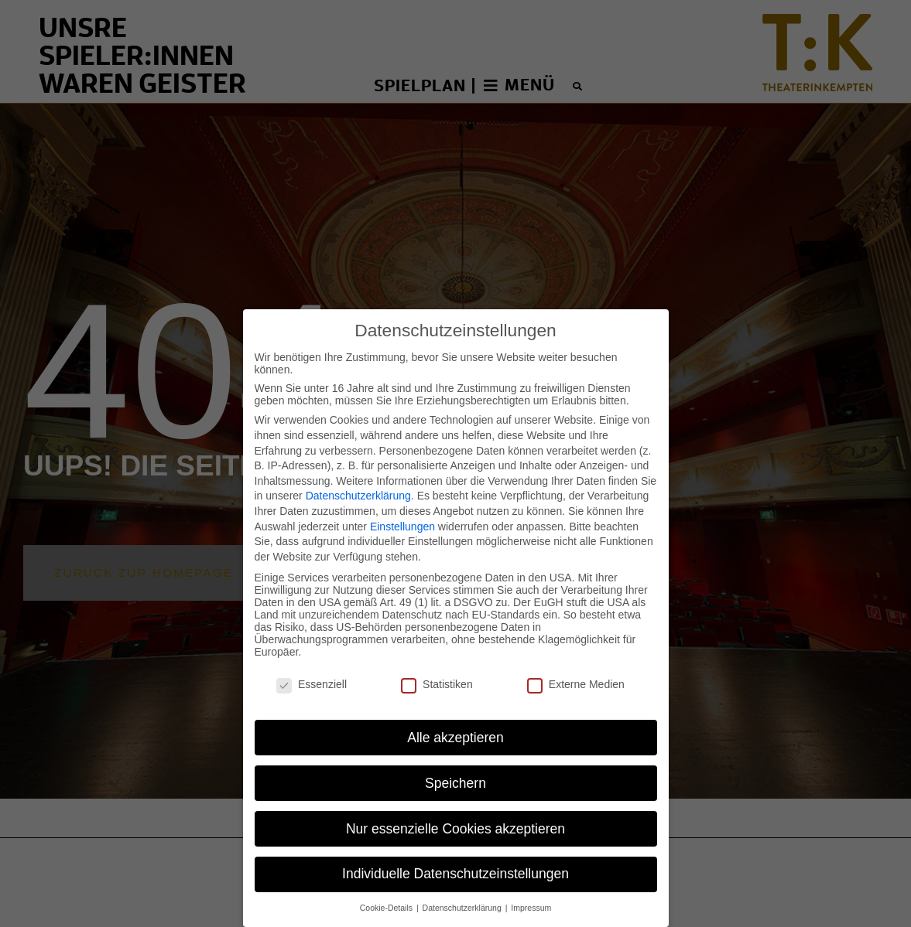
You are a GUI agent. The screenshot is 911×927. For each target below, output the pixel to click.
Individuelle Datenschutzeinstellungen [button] (455, 849)
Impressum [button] (531, 883)
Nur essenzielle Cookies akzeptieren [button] (455, 804)
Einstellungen (402, 502)
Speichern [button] (455, 758)
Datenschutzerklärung (358, 471)
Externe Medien (576, 659)
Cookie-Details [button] (387, 883)
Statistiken (437, 659)
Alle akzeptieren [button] (455, 713)
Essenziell (311, 659)
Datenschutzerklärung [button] (463, 883)
